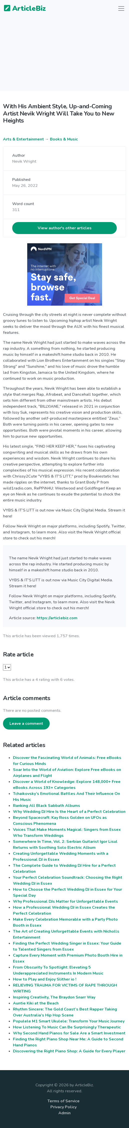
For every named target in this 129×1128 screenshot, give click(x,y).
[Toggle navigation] (121, 8)
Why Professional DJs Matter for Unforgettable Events (65, 901)
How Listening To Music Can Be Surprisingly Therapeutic (67, 1027)
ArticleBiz (22, 9)
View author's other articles (65, 228)
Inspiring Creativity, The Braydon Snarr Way (54, 997)
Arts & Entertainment (23, 139)
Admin (64, 1113)
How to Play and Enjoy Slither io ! (44, 979)
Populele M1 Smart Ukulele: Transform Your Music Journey (69, 1021)
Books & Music (64, 139)
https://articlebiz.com (57, 618)
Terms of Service (63, 1101)
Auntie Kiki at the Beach (36, 1003)
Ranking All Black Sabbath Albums (46, 805)
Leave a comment (26, 723)
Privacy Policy (63, 1107)
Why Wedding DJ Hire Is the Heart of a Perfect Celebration (69, 811)
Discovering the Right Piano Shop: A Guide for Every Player (69, 1051)
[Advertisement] (64, 56)
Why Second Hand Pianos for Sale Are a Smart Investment (69, 1033)
